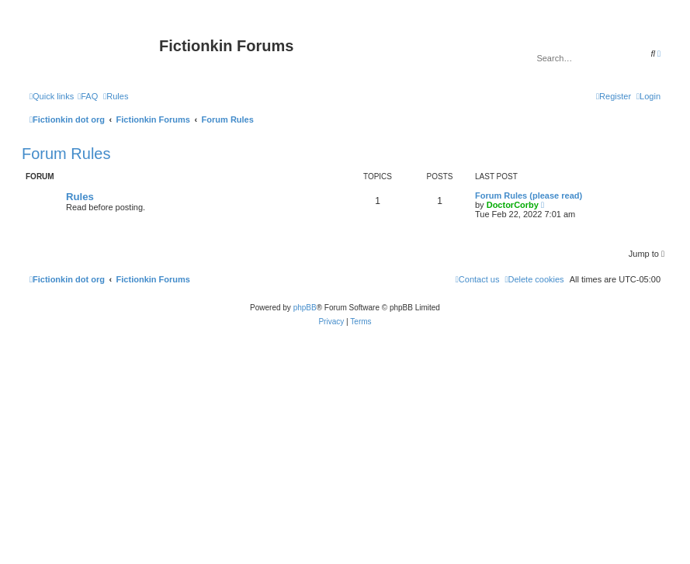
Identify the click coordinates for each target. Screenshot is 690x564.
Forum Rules (66, 153)
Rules (80, 196)
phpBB (305, 307)
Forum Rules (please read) (528, 195)
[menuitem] (88, 96)
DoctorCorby (513, 204)
